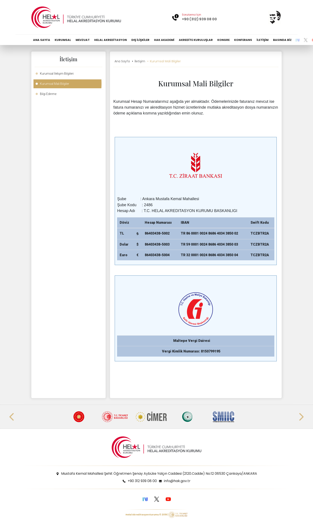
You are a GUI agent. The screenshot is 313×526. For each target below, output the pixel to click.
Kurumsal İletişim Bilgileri (57, 73)
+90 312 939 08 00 (142, 480)
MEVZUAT (83, 40)
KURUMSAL (63, 40)
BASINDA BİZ (282, 40)
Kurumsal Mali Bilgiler (54, 83)
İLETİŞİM (263, 40)
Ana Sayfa (122, 61)
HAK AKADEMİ (164, 40)
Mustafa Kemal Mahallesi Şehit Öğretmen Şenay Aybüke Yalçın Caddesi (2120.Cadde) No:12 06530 (159, 473)
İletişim (140, 61)
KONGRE (223, 40)
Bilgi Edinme (48, 94)
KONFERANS (243, 40)
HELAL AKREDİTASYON (110, 40)
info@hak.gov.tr (177, 480)
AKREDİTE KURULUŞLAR (196, 40)
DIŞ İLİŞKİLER (140, 40)
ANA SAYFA (41, 40)
